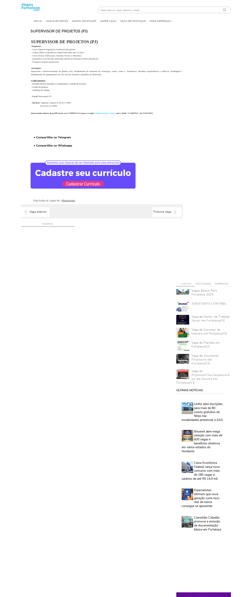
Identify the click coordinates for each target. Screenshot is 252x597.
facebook (53, 229)
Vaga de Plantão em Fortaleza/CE (195, 139)
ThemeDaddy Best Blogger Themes (127, 592)
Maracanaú (85, 203)
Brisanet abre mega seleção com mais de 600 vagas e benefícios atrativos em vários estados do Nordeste (191, 236)
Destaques (193, 78)
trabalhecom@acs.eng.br (124, 111)
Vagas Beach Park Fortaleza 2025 (193, 87)
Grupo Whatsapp (84, 19)
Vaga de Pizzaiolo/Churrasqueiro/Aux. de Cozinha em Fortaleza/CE (192, 171)
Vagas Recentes (57, 19)
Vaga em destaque (133, 19)
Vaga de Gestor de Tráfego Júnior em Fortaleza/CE (200, 113)
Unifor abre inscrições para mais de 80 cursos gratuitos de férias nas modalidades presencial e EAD (191, 206)
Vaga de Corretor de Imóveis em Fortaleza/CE (198, 126)
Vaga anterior (49, 216)
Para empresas (160, 19)
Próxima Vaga (139, 216)
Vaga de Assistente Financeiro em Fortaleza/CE (194, 154)
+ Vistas (174, 78)
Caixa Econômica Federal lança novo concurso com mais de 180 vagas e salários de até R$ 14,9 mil (190, 265)
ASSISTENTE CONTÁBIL (198, 98)
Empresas (211, 78)
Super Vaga (108, 19)
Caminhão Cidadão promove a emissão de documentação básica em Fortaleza (196, 318)
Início (38, 19)
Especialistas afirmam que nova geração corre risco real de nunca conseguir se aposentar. (189, 292)
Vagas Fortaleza (68, 592)
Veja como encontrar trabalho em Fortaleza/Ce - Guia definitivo (190, 437)
